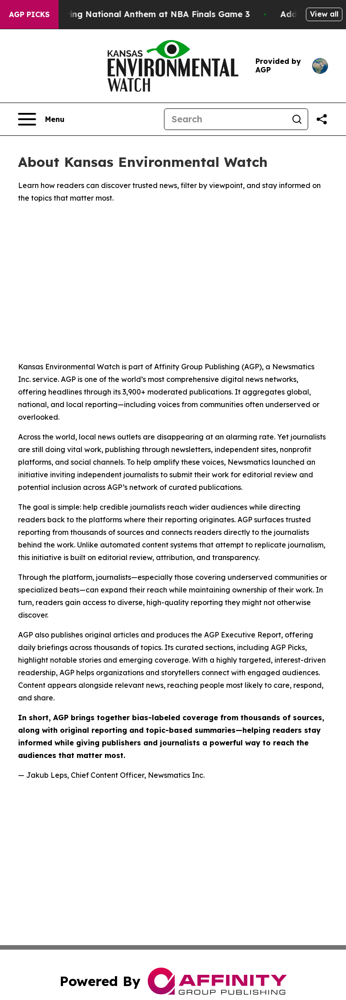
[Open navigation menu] (41, 119)
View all (324, 13)
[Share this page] (321, 119)
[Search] (225, 119)
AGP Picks (29, 14)
